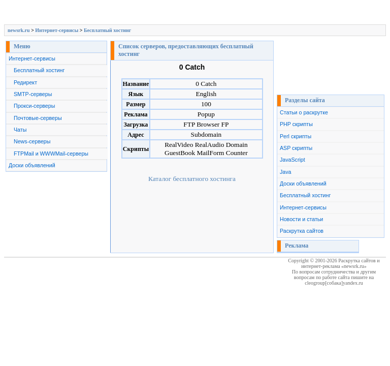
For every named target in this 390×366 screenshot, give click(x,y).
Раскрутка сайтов (301, 231)
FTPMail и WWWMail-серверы (51, 153)
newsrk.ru (19, 30)
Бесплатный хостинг (108, 30)
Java (285, 172)
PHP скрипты (296, 124)
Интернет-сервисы (56, 30)
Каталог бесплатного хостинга (192, 178)
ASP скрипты (296, 148)
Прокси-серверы (34, 106)
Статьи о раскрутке (304, 112)
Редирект (25, 82)
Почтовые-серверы (38, 118)
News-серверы (32, 141)
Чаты (20, 130)
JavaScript (292, 160)
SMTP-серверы (33, 94)
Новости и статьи (301, 219)
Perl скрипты (295, 136)
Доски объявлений (32, 165)
